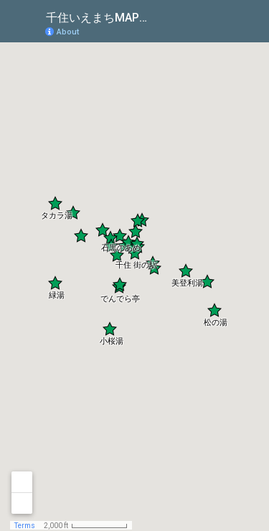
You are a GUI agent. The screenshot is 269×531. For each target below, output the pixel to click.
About (68, 32)
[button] (120, 235)
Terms (24, 526)
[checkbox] (165, 16)
